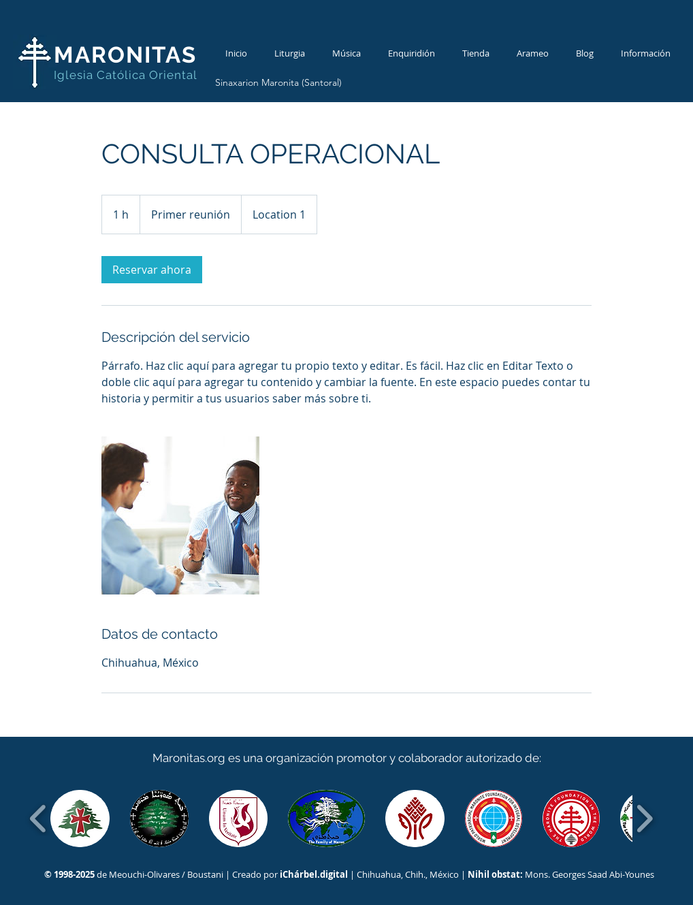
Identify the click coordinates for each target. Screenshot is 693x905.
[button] (80, 818)
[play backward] (38, 818)
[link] (151, 269)
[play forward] (644, 818)
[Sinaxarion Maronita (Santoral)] (278, 83)
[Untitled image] (180, 515)
